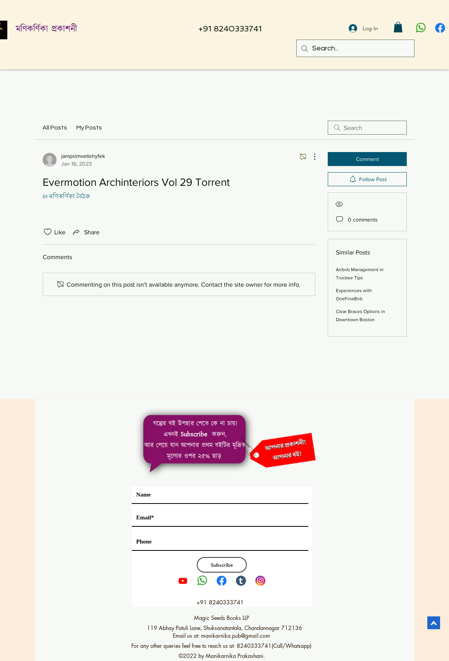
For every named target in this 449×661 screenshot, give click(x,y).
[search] (367, 128)
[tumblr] (241, 581)
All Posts (55, 128)
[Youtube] (183, 581)
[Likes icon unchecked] (48, 232)
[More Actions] (310, 156)
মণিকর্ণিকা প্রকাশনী (46, 29)
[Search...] (355, 48)
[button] (398, 27)
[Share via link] (86, 232)
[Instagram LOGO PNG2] (260, 581)
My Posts (89, 128)
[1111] (440, 28)
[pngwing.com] (421, 28)
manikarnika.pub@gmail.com (235, 635)
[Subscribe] (222, 565)
